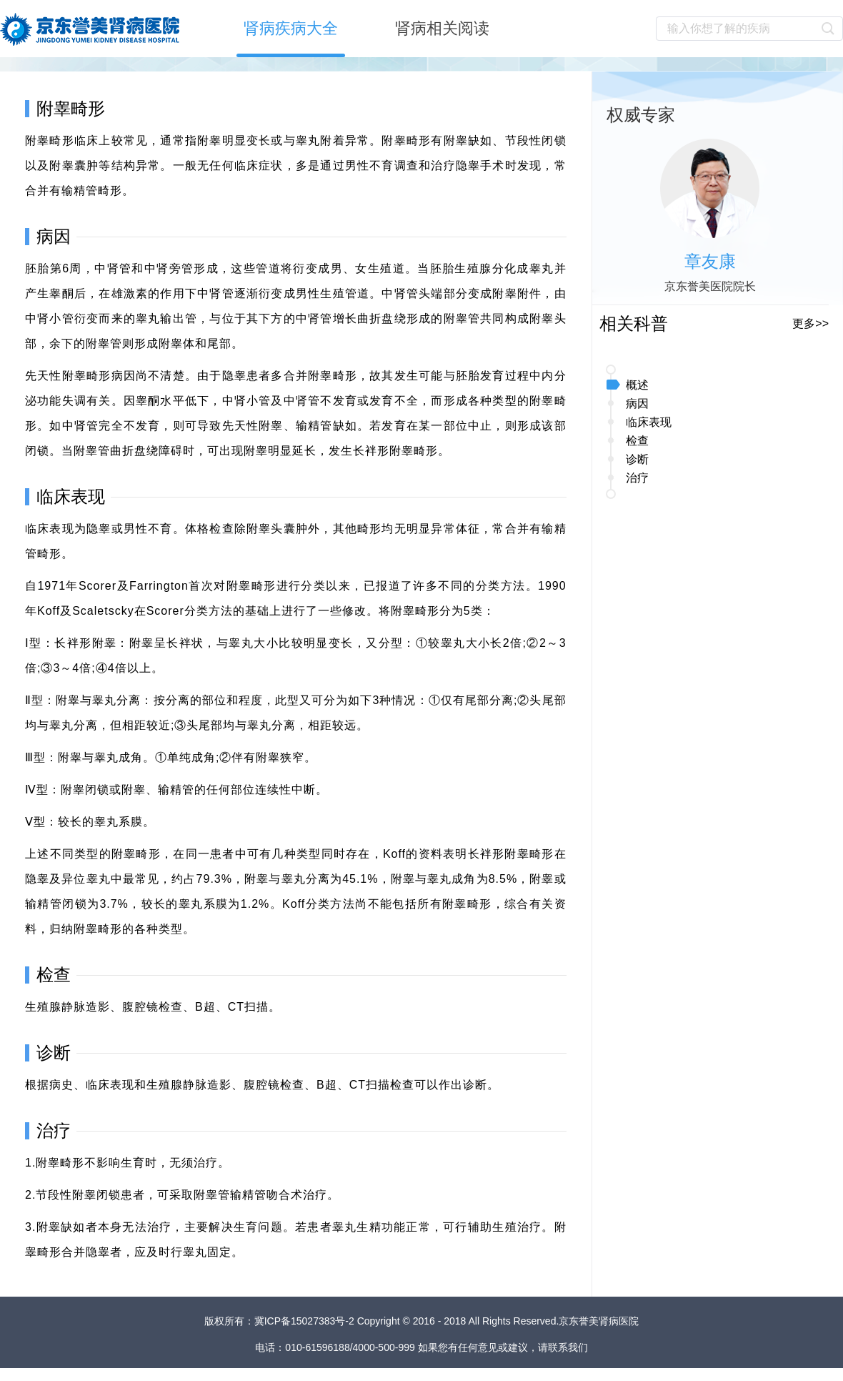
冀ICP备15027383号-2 (305, 1321)
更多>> (810, 323)
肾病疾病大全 (291, 28)
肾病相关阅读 (442, 28)
